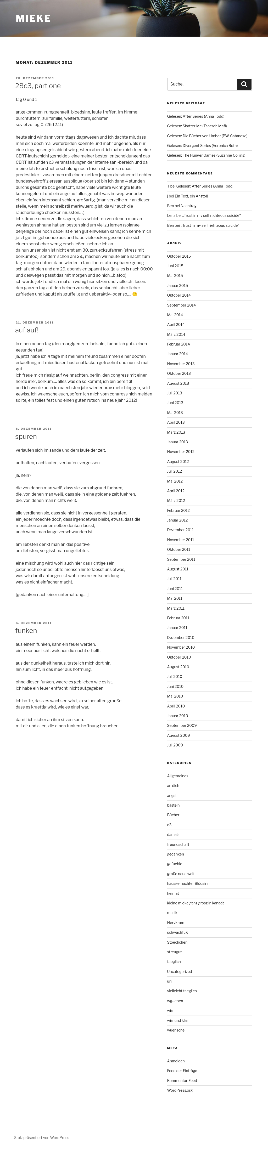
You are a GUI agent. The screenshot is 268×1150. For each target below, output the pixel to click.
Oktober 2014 (179, 295)
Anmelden (176, 1061)
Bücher (173, 815)
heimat (173, 893)
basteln (173, 805)
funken (26, 630)
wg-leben (175, 1001)
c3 (169, 825)
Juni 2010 (175, 686)
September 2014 (181, 305)
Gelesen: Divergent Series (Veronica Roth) (202, 145)
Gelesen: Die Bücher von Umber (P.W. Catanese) (207, 136)
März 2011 (176, 608)
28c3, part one (38, 86)
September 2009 (182, 725)
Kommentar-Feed (182, 1080)
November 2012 (181, 451)
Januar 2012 (177, 520)
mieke (33, 18)
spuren (26, 436)
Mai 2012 (175, 481)
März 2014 (176, 334)
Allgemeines (177, 776)
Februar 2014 (178, 344)
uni (169, 981)
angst (172, 795)
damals (173, 834)
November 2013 (181, 363)
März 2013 (176, 432)
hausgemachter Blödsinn (188, 883)
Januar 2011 (177, 627)
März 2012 (176, 500)
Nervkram (175, 922)
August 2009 (178, 735)
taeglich (174, 961)
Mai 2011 (174, 598)
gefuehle (174, 864)
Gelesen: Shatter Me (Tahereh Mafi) (197, 126)
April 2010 (176, 706)
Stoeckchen (177, 942)
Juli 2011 (174, 578)
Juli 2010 (174, 676)
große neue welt (181, 873)
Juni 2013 (175, 402)
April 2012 (176, 491)
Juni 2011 (175, 588)
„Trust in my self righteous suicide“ (211, 215)
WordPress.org (180, 1090)
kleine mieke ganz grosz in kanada (196, 903)
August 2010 (178, 667)
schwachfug (177, 932)
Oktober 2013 (179, 373)
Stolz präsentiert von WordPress (41, 1137)
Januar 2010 (177, 715)
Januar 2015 (177, 285)
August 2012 (178, 461)
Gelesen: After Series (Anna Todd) (196, 116)
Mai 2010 (175, 696)
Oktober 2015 (179, 256)
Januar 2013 (177, 442)
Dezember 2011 (180, 530)
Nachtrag (189, 205)
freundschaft (178, 844)
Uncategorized (179, 971)
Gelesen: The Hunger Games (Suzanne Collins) (206, 155)
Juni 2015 (175, 266)
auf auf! (27, 330)
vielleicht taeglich (182, 991)
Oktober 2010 (179, 657)
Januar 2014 (177, 354)
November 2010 (181, 647)
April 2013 (176, 422)
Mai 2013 (175, 412)
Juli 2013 (174, 393)
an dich (173, 785)
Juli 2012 (174, 471)
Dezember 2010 (180, 637)
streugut (174, 952)
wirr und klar (177, 1020)
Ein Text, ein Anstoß (191, 196)
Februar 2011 (178, 618)
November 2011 (180, 539)
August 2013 (178, 383)
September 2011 (181, 559)
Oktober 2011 (178, 549)
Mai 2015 (175, 275)
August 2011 (177, 569)
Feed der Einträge (182, 1070)
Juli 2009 (175, 745)
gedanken (175, 854)
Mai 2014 (175, 315)
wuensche (176, 1030)
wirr (170, 1010)
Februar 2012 (178, 510)
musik (172, 912)
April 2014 (176, 324)
